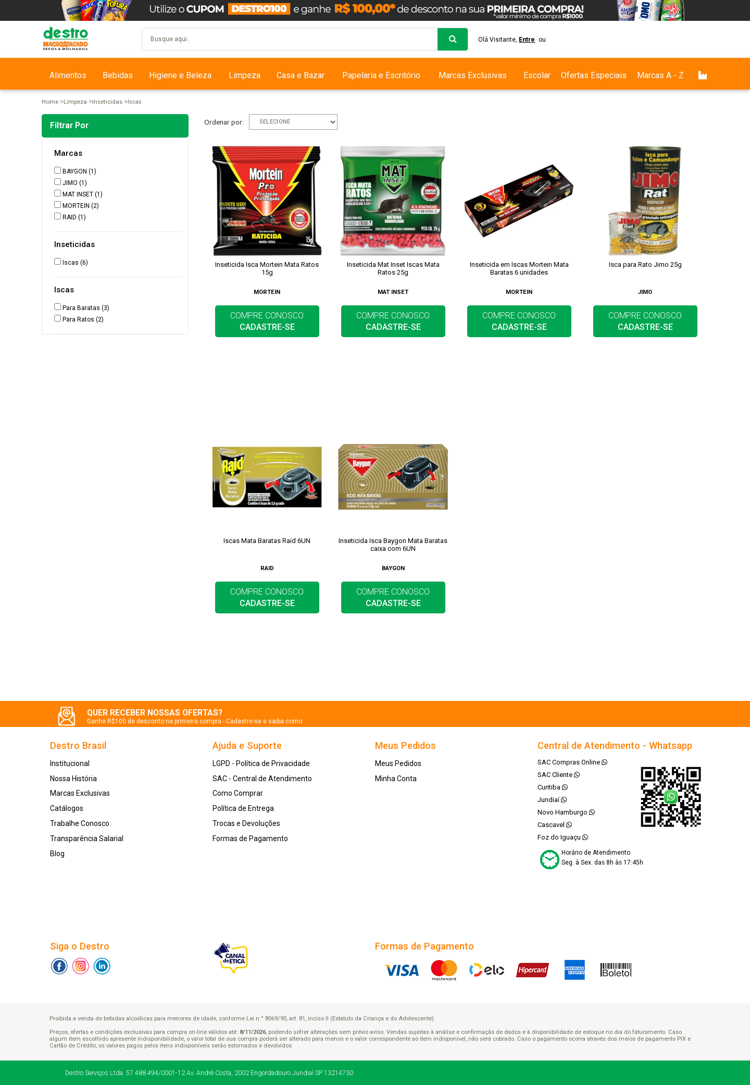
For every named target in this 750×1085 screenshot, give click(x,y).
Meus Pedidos (398, 763)
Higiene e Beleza (180, 75)
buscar (453, 39)
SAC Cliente (559, 775)
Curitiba (553, 787)
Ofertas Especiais (594, 75)
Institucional (70, 763)
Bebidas (118, 75)
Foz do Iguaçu (563, 837)
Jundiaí (552, 800)
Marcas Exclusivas (473, 75)
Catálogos (66, 808)
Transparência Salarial (86, 838)
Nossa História (73, 778)
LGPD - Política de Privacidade (261, 763)
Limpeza (244, 75)
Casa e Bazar (300, 75)
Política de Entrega (243, 808)
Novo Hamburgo (566, 812)
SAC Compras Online (572, 762)
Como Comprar (238, 793)
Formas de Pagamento (250, 838)
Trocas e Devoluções (246, 823)
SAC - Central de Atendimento (262, 778)
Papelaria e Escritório (381, 75)
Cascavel (555, 825)
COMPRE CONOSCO (267, 321)
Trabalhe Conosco (79, 823)
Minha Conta (396, 778)
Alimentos (67, 75)
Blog (57, 853)
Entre (527, 39)
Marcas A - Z (660, 75)
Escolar (537, 75)
